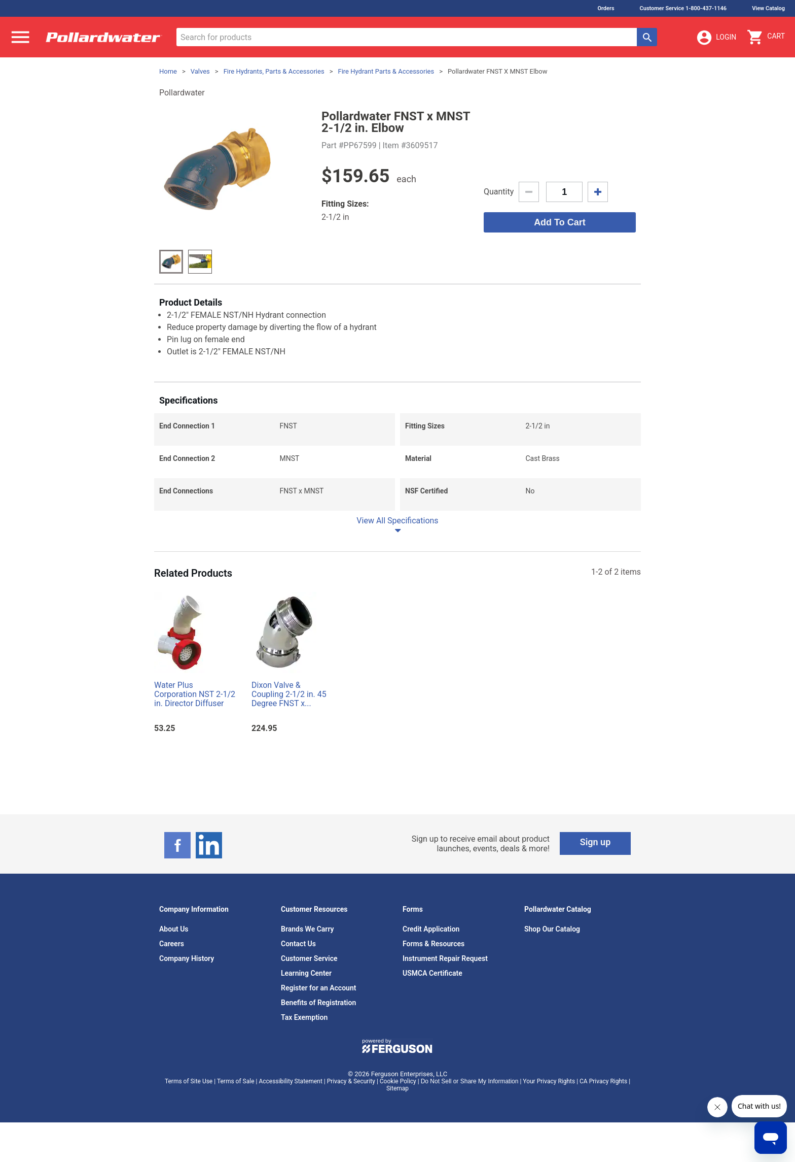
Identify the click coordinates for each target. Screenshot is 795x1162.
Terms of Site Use (188, 1081)
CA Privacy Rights (603, 1081)
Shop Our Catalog (552, 929)
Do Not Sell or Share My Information (470, 1081)
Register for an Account (318, 988)
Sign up (595, 842)
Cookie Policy (398, 1081)
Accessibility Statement (290, 1081)
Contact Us (298, 944)
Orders (605, 8)
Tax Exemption (304, 1017)
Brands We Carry (307, 929)
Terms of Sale (236, 1081)
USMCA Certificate (432, 973)
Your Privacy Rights (549, 1081)
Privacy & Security (351, 1081)
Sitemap (397, 1088)
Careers (171, 944)
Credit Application (431, 929)
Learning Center (306, 973)
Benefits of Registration (318, 1003)
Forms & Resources (433, 944)
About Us (174, 929)
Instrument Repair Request (445, 958)
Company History (186, 958)
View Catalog (768, 8)
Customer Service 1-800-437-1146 (683, 8)
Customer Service (309, 958)
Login (716, 37)
